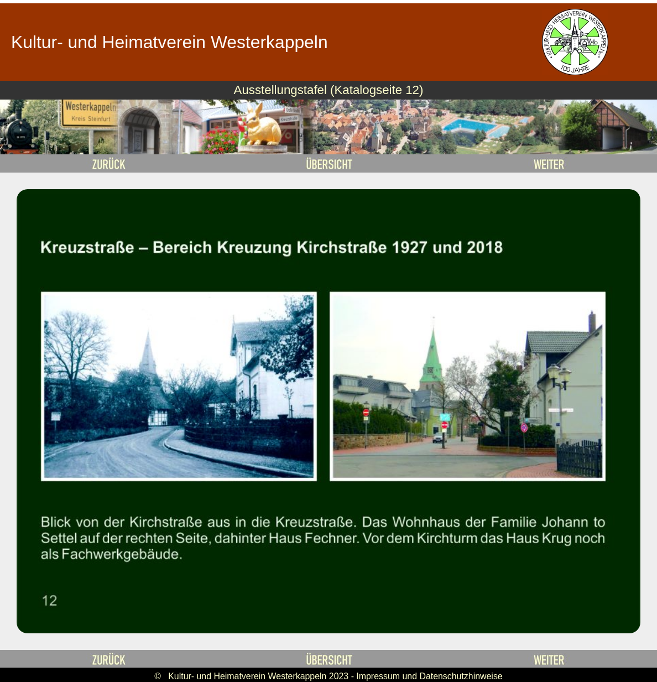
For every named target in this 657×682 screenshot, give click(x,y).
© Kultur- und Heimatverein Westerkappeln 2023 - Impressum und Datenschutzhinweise (328, 676)
